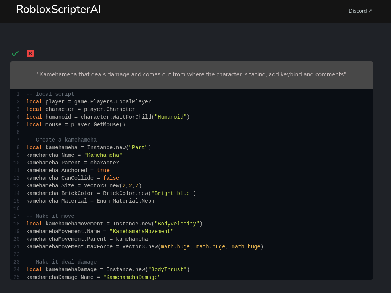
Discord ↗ (361, 10)
